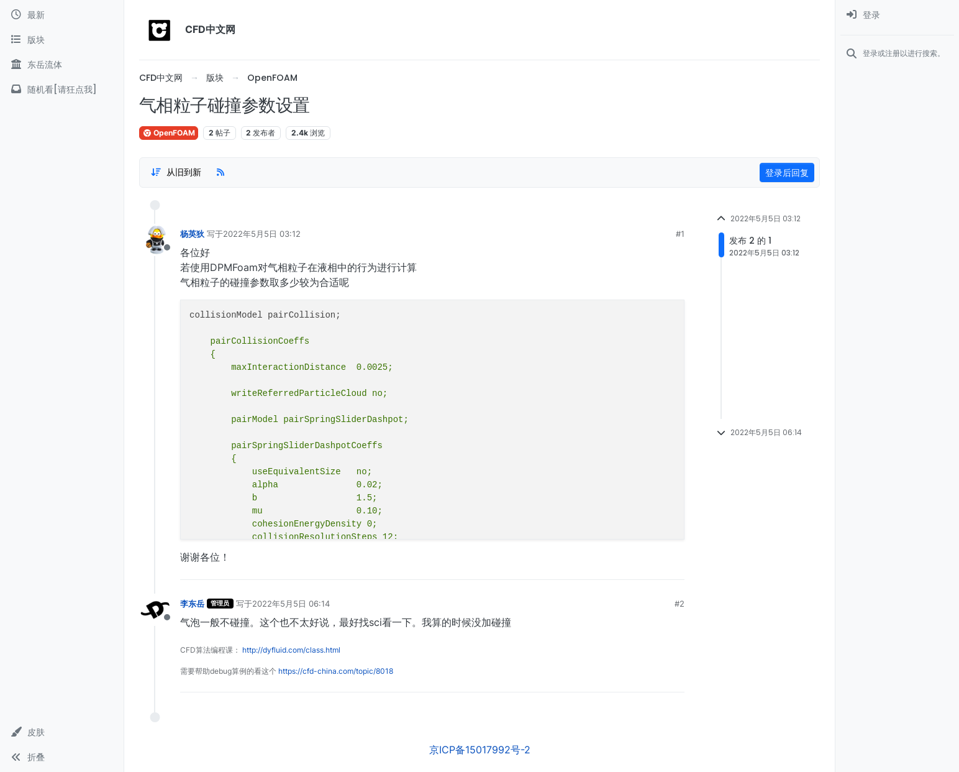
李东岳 (192, 604)
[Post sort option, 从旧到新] (176, 172)
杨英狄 (192, 234)
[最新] (62, 15)
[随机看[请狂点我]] (62, 89)
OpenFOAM (168, 132)
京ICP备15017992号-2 (479, 749)
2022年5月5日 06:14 (291, 604)
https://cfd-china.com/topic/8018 (335, 671)
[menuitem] (897, 15)
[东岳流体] (62, 65)
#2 (679, 604)
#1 (680, 234)
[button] (62, 732)
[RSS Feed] (220, 172)
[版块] (62, 40)
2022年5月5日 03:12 (262, 234)
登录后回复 (787, 172)
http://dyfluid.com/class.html (291, 650)
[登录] (897, 15)
